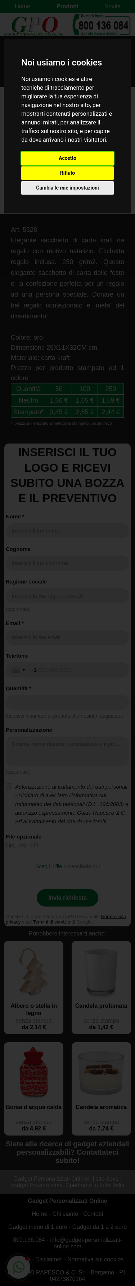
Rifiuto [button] (67, 173)
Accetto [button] (67, 158)
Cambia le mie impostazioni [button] (67, 188)
